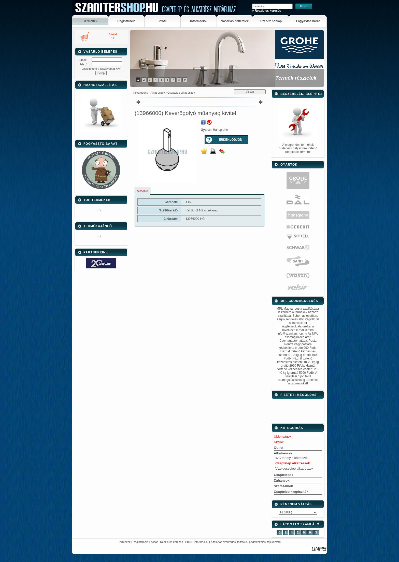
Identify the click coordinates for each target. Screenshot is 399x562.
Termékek (124, 541)
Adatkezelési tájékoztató (265, 541)
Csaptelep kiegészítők (291, 492)
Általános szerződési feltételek (229, 541)
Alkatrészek (158, 92)
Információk (201, 541)
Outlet (278, 448)
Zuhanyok (281, 480)
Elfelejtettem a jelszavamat (100, 68)
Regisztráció (140, 541)
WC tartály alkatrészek (291, 458)
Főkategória (140, 92)
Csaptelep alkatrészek (181, 92)
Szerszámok (283, 486)
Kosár (154, 541)
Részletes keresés (171, 541)
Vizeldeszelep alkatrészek (294, 468)
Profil (188, 541)
